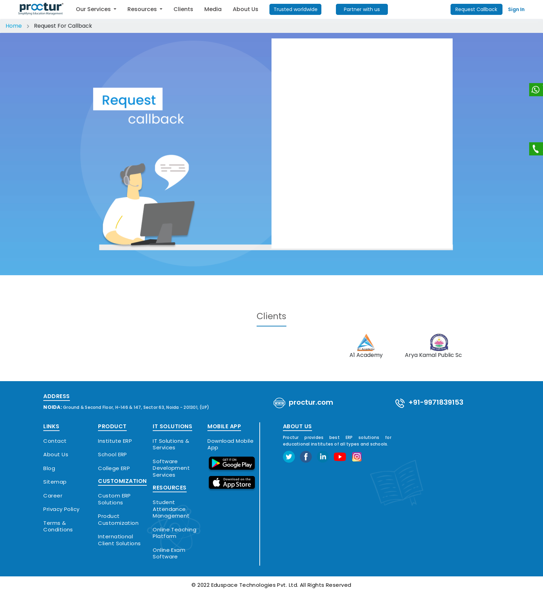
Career (52, 495)
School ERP (112, 454)
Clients (183, 9)
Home (14, 26)
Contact (54, 441)
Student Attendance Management (171, 509)
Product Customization (118, 519)
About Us (245, 9)
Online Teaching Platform (174, 533)
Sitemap (54, 481)
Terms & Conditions (58, 526)
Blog (49, 468)
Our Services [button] (94, 9)
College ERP (114, 468)
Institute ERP (115, 441)
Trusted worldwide (296, 9)
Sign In (516, 9)
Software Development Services (171, 468)
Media (213, 9)
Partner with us (362, 9)
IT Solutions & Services (171, 444)
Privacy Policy (61, 509)
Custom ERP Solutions (114, 499)
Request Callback (476, 9)
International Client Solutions (119, 540)
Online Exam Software (169, 553)
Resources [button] (142, 9)
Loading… (362, 142)
